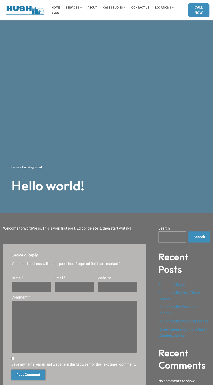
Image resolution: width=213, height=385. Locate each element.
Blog (55, 12)
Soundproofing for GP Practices (184, 321)
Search (164, 228)
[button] (81, 7)
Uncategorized (32, 167)
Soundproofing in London (178, 285)
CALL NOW (198, 10)
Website (104, 278)
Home (56, 7)
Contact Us (140, 7)
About (92, 7)
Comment (20, 297)
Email (60, 278)
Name (17, 278)
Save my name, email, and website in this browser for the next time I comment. (73, 364)
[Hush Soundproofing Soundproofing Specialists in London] (24, 10)
